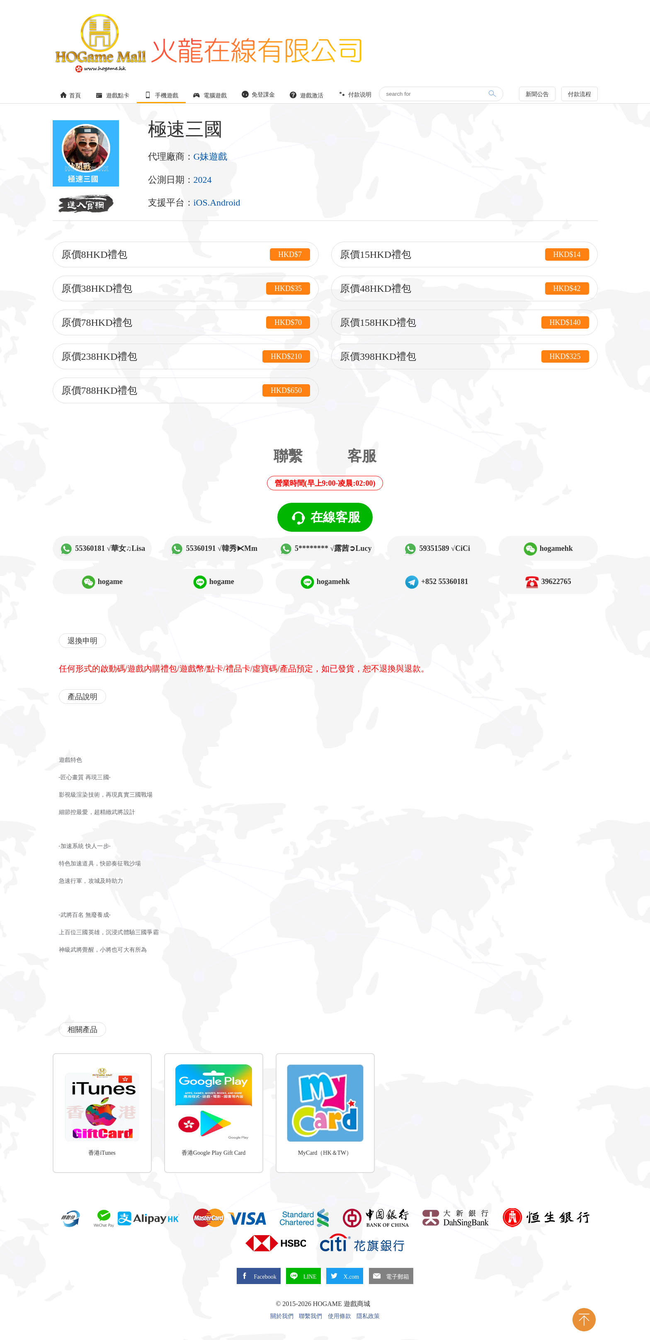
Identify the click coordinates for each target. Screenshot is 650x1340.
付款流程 (579, 94)
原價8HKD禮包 (185, 254)
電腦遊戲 (210, 95)
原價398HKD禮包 (464, 356)
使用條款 (339, 1316)
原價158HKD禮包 (464, 322)
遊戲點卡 (113, 95)
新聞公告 (537, 94)
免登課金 (258, 94)
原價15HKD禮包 (464, 254)
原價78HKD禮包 (185, 322)
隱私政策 (368, 1316)
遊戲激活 (307, 95)
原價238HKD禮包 (185, 356)
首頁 (70, 95)
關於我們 (281, 1316)
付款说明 (354, 94)
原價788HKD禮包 (185, 390)
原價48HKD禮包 (464, 288)
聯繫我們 (310, 1316)
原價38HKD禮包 (185, 288)
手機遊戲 (161, 95)
